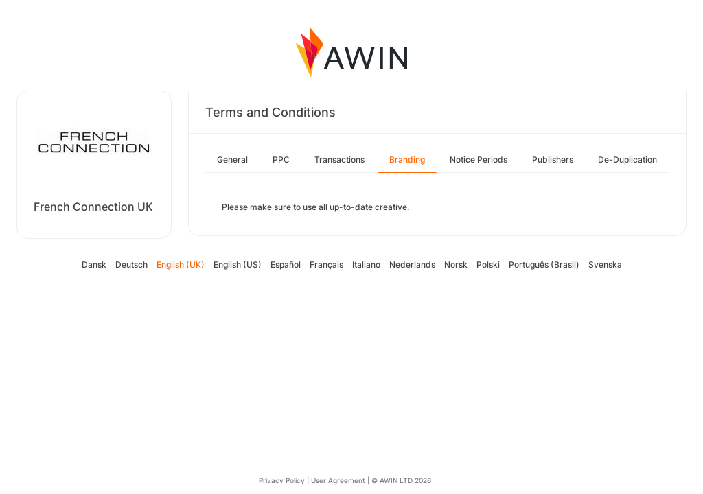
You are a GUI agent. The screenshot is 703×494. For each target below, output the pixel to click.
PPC (281, 159)
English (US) (238, 264)
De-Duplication (627, 159)
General (232, 159)
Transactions (339, 159)
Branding (407, 159)
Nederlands (412, 264)
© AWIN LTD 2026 (401, 480)
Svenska (605, 264)
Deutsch (131, 264)
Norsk (456, 264)
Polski (488, 264)
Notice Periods (478, 159)
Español (285, 264)
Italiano (366, 264)
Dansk (94, 264)
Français (326, 264)
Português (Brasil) (544, 264)
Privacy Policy (282, 480)
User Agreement (338, 480)
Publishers (552, 159)
